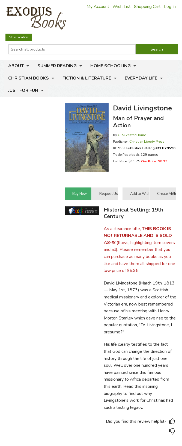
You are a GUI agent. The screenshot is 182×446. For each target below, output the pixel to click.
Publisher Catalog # (150, 148)
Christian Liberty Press (147, 141)
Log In (170, 7)
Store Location (18, 37)
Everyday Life (141, 78)
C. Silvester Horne (132, 135)
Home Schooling (110, 66)
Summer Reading (57, 66)
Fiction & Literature (86, 78)
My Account (97, 7)
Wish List (121, 7)
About (16, 66)
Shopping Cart (147, 7)
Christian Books (28, 78)
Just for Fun (23, 90)
